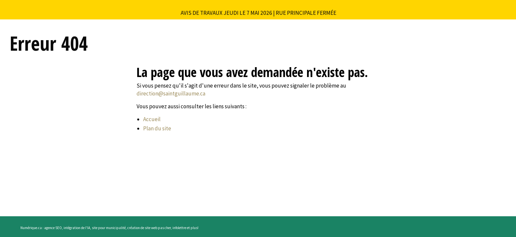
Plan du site (157, 128)
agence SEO (53, 227)
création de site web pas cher (149, 227)
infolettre (179, 227)
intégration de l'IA (77, 227)
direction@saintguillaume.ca (171, 93)
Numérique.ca (31, 227)
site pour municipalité (109, 227)
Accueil (152, 119)
